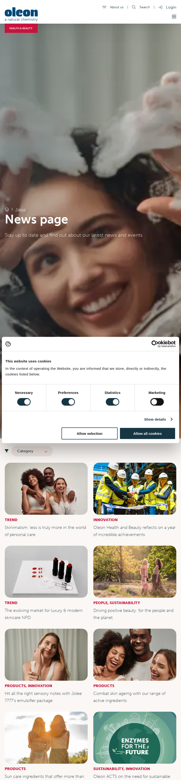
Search (145, 7)
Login (171, 7)
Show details (155, 419)
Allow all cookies (147, 433)
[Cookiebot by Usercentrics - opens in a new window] (155, 343)
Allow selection (90, 433)
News (20, 209)
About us (116, 7)
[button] (174, 16)
